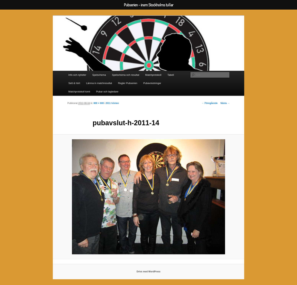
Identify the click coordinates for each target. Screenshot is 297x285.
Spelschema (99, 74)
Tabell (170, 74)
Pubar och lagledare (107, 91)
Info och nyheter (77, 74)
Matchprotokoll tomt (79, 91)
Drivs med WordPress (149, 271)
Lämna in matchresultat (99, 83)
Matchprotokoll (153, 74)
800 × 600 (99, 103)
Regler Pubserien (127, 83)
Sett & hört (74, 83)
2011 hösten (112, 103)
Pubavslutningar (152, 83)
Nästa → (225, 103)
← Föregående (210, 103)
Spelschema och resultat (125, 74)
